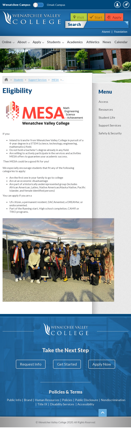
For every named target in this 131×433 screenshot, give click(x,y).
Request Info (27, 371)
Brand (28, 405)
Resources (106, 117)
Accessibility (85, 410)
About (23, 50)
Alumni (106, 39)
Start (99, 25)
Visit (80, 25)
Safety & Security (110, 140)
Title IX (42, 410)
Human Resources (47, 405)
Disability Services (62, 410)
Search (74, 32)
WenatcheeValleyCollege (32, 27)
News (107, 50)
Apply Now (105, 371)
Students (55, 50)
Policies (67, 405)
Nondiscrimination (113, 405)
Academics (75, 50)
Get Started (67, 371)
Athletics (92, 50)
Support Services (37, 87)
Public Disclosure (86, 405)
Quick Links (119, 14)
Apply (118, 25)
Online (8, 50)
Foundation (120, 39)
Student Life (107, 125)
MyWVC (91, 14)
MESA (55, 87)
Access (104, 109)
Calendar (121, 50)
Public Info (14, 405)
